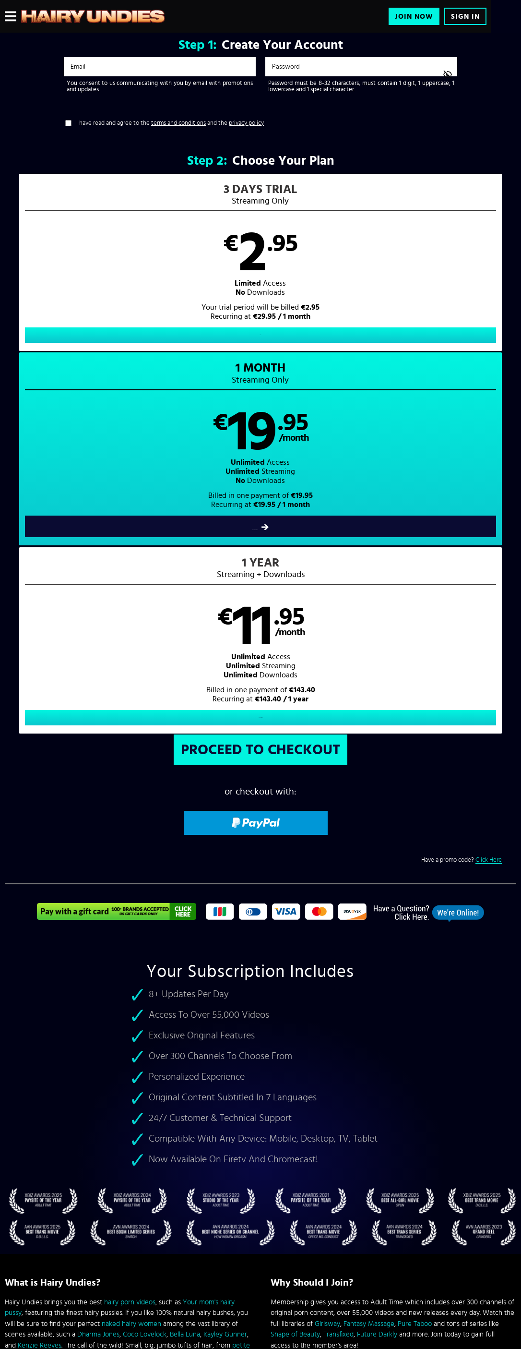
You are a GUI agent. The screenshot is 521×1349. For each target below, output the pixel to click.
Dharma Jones (98, 968)
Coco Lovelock (144, 968)
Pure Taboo (415, 958)
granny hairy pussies (43, 990)
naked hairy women (131, 958)
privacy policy (246, 123)
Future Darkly (377, 968)
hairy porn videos (129, 936)
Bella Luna (185, 968)
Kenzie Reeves (39, 979)
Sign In (465, 16)
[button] (133, 271)
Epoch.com (104, 1269)
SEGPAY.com (351, 1269)
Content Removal (261, 1276)
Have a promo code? (461, 494)
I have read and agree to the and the (170, 123)
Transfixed (338, 968)
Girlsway (327, 958)
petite (241, 979)
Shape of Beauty (295, 968)
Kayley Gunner (225, 968)
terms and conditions (178, 123)
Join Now (414, 16)
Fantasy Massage (368, 958)
